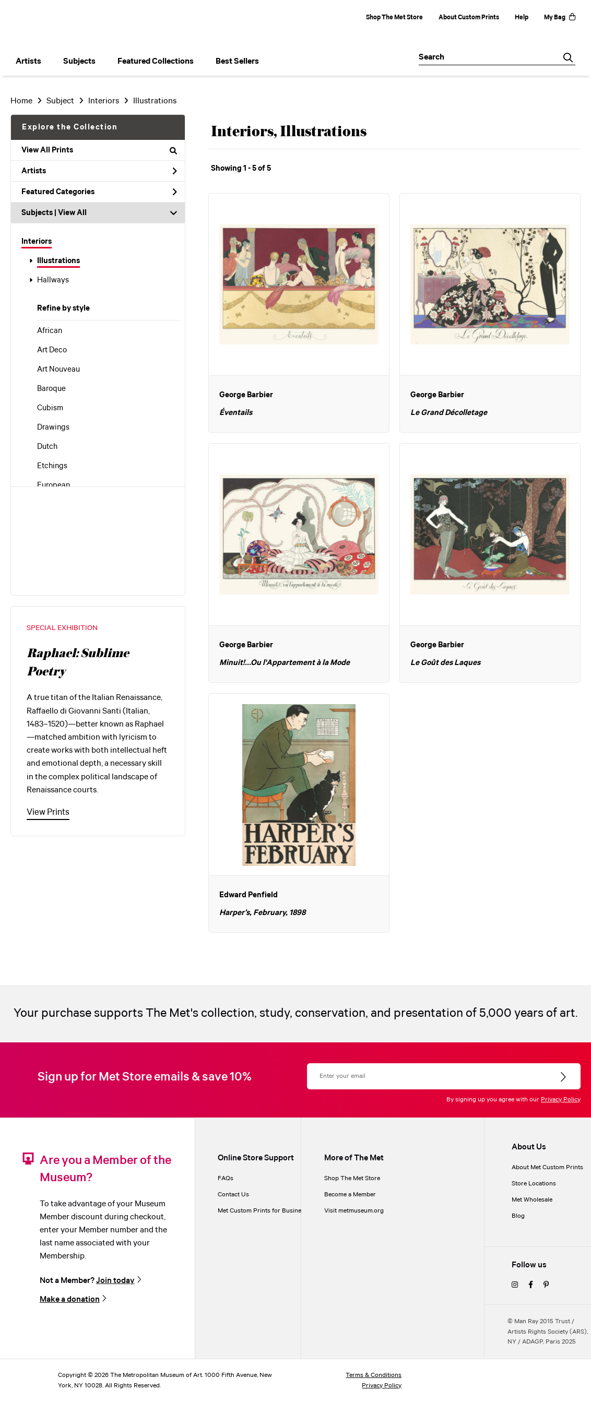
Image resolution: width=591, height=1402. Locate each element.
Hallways (53, 280)
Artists (99, 171)
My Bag (559, 17)
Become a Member (350, 1194)
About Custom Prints (469, 17)
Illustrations (58, 261)
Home (21, 101)
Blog (518, 1215)
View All (72, 213)
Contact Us (233, 1194)
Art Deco (52, 350)
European (53, 485)
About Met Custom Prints (547, 1167)
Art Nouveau (58, 369)
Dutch (47, 447)
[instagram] (515, 1285)
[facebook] (530, 1285)
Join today (115, 1280)
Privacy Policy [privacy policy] (381, 1385)
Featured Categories (99, 192)
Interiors (36, 241)
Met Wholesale (532, 1199)
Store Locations (534, 1183)
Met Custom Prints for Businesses (266, 1210)
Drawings (53, 427)
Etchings (52, 466)
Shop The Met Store (394, 17)
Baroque (51, 389)
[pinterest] (546, 1285)
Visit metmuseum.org (354, 1210)
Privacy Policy (561, 1099)
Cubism (50, 408)
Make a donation (70, 1299)
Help (521, 17)
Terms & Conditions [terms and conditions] (373, 1375)
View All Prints (99, 150)
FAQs (225, 1178)
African (49, 331)
